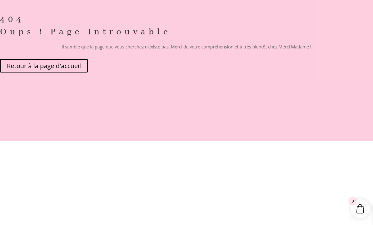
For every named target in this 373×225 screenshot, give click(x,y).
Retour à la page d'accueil (44, 66)
